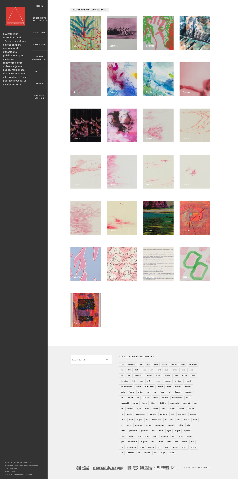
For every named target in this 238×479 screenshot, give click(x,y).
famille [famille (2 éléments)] (123, 392)
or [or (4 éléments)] (121, 425)
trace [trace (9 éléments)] (192, 442)
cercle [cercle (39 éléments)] (183, 370)
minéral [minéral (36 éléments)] (129, 414)
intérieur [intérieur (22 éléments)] (163, 403)
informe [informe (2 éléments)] (153, 403)
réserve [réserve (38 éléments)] (131, 436)
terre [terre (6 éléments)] (169, 442)
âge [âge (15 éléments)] (141, 364)
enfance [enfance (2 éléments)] (138, 386)
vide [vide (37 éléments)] (139, 453)
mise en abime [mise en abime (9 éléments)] (141, 414)
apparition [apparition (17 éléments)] (174, 364)
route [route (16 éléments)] (155, 436)
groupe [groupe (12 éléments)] (156, 397)
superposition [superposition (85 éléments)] (132, 442)
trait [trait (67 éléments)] (122, 447)
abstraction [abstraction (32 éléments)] (132, 364)
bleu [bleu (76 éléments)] (129, 370)
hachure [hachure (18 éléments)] (165, 397)
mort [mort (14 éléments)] (172, 414)
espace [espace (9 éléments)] (160, 386)
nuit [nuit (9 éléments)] (171, 420)
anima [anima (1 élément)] (156, 364)
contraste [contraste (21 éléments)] (149, 375)
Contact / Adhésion (39, 96)
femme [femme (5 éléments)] (131, 392)
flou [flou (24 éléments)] (155, 392)
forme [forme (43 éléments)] (162, 392)
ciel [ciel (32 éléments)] (122, 375)
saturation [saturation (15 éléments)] (164, 436)
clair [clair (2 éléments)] (128, 375)
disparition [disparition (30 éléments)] (124, 381)
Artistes (39, 71)
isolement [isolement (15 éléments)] (186, 403)
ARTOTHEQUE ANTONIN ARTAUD (18, 463)
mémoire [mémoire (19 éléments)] (191, 408)
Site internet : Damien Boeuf (197, 468)
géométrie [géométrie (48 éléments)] (188, 392)
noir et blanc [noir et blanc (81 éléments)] (156, 420)
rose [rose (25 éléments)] (139, 436)
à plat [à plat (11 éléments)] (122, 364)
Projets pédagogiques (39, 57)
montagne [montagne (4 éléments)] (163, 414)
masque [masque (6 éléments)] (172, 408)
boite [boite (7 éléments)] (137, 370)
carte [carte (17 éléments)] (166, 370)
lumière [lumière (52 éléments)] (155, 408)
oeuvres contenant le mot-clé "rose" (89, 10)
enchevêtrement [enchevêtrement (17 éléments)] (126, 386)
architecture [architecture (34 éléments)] (193, 364)
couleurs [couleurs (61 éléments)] (167, 375)
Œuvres (39, 83)
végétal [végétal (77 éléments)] (184, 447)
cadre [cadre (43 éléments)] (152, 370)
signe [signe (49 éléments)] (181, 436)
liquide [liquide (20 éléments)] (147, 408)
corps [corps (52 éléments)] (158, 375)
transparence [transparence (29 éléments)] (131, 447)
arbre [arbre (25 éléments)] (183, 364)
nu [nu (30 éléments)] (165, 420)
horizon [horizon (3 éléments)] (188, 397)
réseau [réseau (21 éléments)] (123, 436)
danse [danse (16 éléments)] (193, 375)
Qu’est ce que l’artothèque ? (39, 19)
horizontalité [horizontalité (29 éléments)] (125, 403)
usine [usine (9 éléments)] (167, 447)
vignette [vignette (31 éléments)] (147, 453)
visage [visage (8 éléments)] (163, 453)
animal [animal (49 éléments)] (164, 364)
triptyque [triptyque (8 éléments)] (151, 447)
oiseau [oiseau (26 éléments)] (186, 420)
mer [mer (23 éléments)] (122, 414)
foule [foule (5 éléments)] (169, 392)
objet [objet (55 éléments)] (178, 420)
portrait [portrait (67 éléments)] (123, 431)
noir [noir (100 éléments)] (147, 420)
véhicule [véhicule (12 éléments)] (194, 447)
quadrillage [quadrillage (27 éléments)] (144, 431)
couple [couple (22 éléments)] (176, 375)
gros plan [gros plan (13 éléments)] (146, 397)
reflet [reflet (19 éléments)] (161, 431)
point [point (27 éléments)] (188, 425)
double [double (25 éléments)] (134, 381)
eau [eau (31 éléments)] (141, 381)
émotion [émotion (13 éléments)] (178, 381)
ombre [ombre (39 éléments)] (195, 420)
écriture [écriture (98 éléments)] (157, 381)
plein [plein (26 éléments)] (181, 425)
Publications (39, 44)
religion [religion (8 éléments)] (177, 431)
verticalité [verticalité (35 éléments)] (130, 453)
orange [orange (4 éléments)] (128, 425)
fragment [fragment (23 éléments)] (178, 392)
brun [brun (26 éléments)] (144, 370)
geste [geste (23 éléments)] (122, 397)
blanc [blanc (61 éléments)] (122, 370)
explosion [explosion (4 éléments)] (178, 386)
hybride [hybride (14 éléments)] (144, 403)
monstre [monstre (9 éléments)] (153, 414)
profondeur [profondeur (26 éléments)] (133, 431)
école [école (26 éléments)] (148, 381)
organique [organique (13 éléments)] (138, 425)
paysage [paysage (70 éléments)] (149, 425)
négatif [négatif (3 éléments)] (139, 420)
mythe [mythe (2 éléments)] (123, 420)
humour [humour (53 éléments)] (135, 403)
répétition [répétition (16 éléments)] (187, 431)
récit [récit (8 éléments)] (153, 431)
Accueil (39, 6)
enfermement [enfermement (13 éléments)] (149, 386)
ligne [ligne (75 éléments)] (139, 408)
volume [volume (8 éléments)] (171, 453)
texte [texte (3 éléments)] (176, 442)
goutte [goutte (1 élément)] (130, 397)
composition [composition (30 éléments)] (138, 375)
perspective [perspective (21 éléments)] (171, 425)
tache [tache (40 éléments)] (153, 442)
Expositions (39, 32)
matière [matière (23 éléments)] (181, 408)
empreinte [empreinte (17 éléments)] (188, 381)
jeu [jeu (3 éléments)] (122, 408)
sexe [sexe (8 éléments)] (173, 436)
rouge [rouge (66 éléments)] (148, 436)
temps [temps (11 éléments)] (161, 442)
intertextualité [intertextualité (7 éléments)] (174, 403)
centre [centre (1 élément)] (174, 370)
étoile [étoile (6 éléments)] (169, 386)
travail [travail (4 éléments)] (142, 447)
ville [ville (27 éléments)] (155, 453)
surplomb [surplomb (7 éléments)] (144, 442)
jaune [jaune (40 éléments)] (195, 403)
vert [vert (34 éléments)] (122, 453)
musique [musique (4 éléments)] (193, 414)
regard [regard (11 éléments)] (169, 431)
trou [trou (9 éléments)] (159, 447)
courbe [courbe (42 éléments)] (184, 375)
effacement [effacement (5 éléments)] (167, 381)
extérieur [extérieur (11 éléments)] (188, 386)
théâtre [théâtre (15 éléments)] (184, 442)
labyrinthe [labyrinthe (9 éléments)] (130, 408)
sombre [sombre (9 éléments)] (189, 436)
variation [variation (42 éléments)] (175, 447)
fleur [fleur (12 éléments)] (148, 392)
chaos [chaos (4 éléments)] (191, 370)
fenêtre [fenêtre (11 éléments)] (140, 392)
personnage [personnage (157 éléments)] (160, 425)
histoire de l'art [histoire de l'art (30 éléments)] (177, 397)
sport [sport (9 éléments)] (122, 442)
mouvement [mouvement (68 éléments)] (182, 414)
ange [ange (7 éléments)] (148, 364)
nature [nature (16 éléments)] (131, 420)
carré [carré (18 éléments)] (159, 370)
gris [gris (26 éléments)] (138, 397)
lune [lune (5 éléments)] (163, 408)
